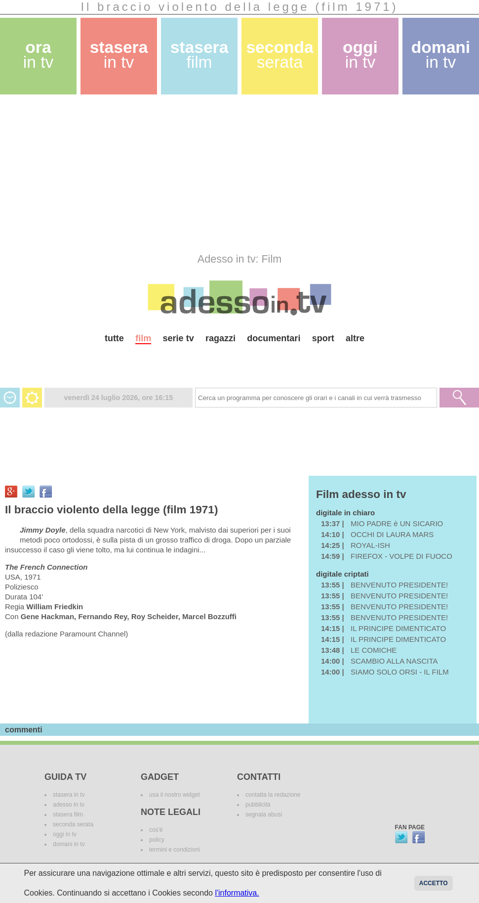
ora (38, 54)
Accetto (433, 883)
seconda (279, 54)
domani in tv (69, 844)
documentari (273, 338)
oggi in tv (65, 834)
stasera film (68, 814)
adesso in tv (68, 804)
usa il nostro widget (174, 794)
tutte (114, 338)
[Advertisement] (222, 173)
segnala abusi (263, 814)
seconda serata (73, 824)
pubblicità (258, 804)
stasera (119, 54)
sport (323, 338)
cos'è (156, 829)
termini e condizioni (174, 849)
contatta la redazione (272, 794)
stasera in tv (69, 794)
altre (355, 338)
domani (440, 54)
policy (156, 839)
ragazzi (220, 338)
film (143, 338)
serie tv (178, 338)
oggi (360, 54)
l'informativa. (237, 893)
